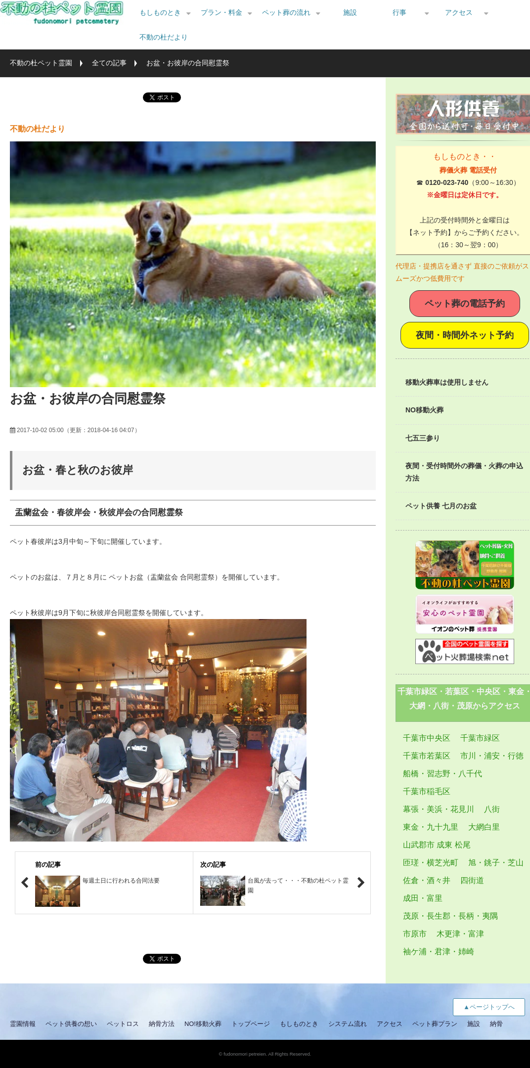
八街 (492, 809)
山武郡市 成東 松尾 (437, 845)
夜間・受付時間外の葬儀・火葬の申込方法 (464, 472)
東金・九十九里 (430, 827)
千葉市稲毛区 (426, 791)
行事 (399, 12)
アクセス (459, 12)
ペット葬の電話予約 (465, 304)
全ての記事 (109, 63)
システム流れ (347, 1023)
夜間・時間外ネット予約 (465, 335)
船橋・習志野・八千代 (442, 773)
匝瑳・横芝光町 (430, 862)
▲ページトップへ (489, 1007)
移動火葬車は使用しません (446, 382)
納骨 (496, 1023)
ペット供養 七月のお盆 (441, 506)
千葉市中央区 (426, 738)
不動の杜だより (163, 37)
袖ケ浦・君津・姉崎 (438, 951)
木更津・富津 (460, 934)
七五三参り (422, 438)
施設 (350, 12)
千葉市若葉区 (426, 756)
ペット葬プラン (434, 1023)
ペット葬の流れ (286, 12)
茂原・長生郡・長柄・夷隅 (450, 916)
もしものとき (160, 12)
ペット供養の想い (71, 1023)
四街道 (472, 880)
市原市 (415, 934)
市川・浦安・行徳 (492, 756)
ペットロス (123, 1023)
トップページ (250, 1023)
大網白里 (484, 827)
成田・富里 (422, 898)
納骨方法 (162, 1023)
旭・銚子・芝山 (496, 862)
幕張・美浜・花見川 (438, 809)
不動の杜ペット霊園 (41, 63)
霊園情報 (23, 1023)
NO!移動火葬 (202, 1023)
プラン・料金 (221, 12)
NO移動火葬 (424, 410)
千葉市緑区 (480, 738)
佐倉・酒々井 (426, 880)
